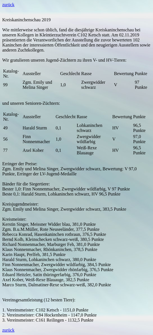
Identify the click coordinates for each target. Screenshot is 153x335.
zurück (8, 4)
